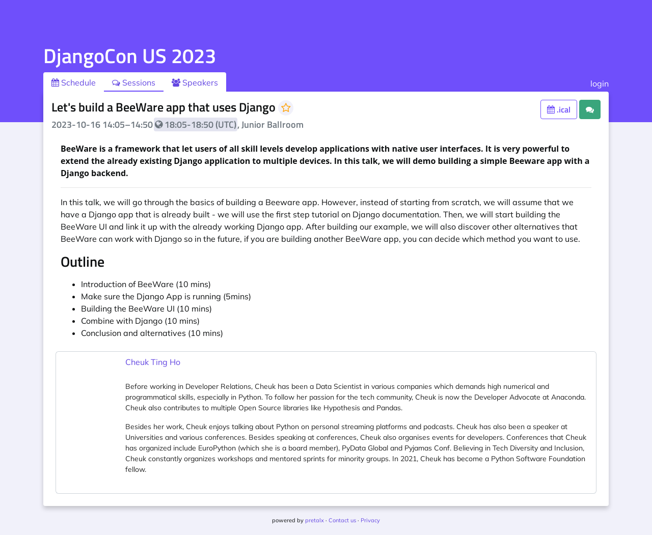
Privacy (370, 520)
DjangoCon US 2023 (129, 55)
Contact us (342, 520)
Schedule (73, 82)
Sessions (133, 82)
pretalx (314, 520)
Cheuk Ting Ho (152, 362)
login (599, 83)
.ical (558, 109)
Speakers (195, 82)
